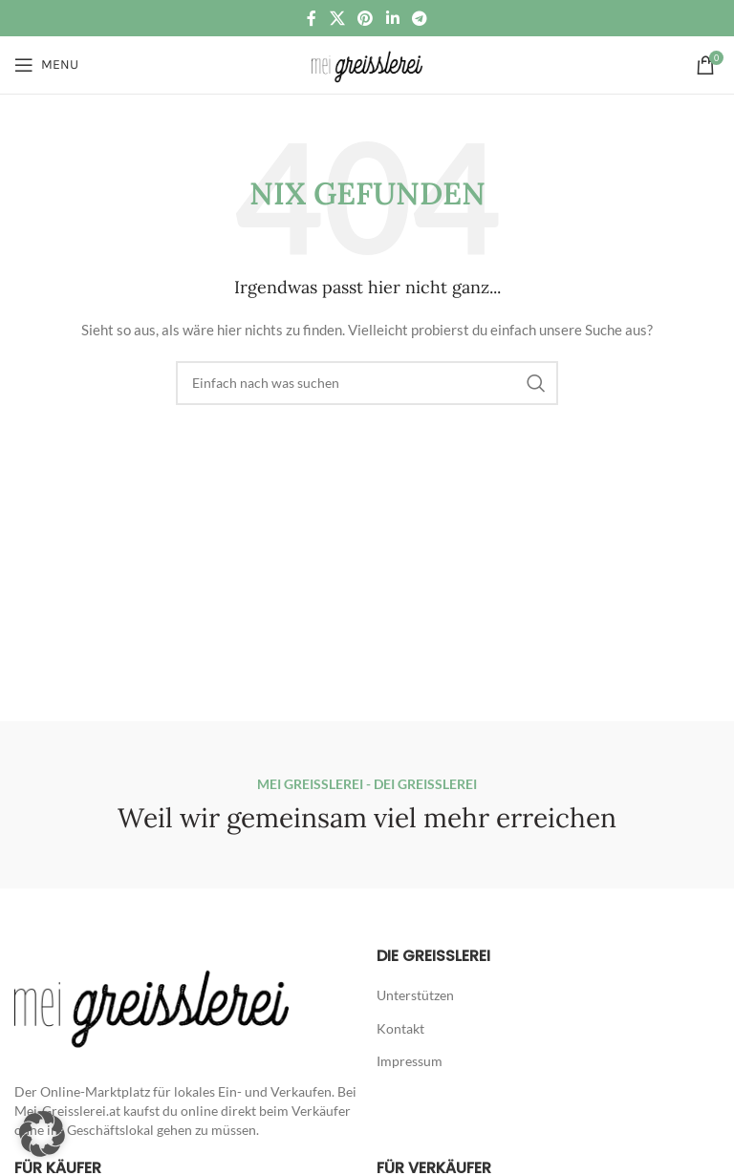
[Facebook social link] (311, 18)
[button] (42, 1134)
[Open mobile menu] (46, 65)
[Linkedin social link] (392, 18)
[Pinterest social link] (365, 18)
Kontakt (400, 1028)
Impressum (410, 1061)
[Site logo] (367, 63)
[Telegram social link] (419, 18)
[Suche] (367, 383)
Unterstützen (415, 995)
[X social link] (337, 18)
